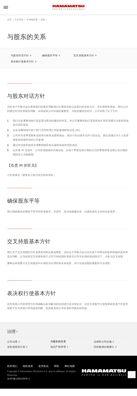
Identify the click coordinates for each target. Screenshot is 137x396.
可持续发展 (31, 19)
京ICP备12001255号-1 (18, 379)
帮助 (56, 366)
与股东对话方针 (20, 55)
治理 (42, 19)
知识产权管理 (58, 347)
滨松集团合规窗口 (104, 347)
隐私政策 (28, 366)
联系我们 (12, 366)
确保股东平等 (50, 55)
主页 (9, 19)
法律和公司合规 (103, 341)
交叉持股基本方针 (83, 55)
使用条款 (43, 366)
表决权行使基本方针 (22, 61)
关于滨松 (19, 19)
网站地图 (70, 366)
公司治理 (12, 341)
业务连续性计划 (16, 347)
